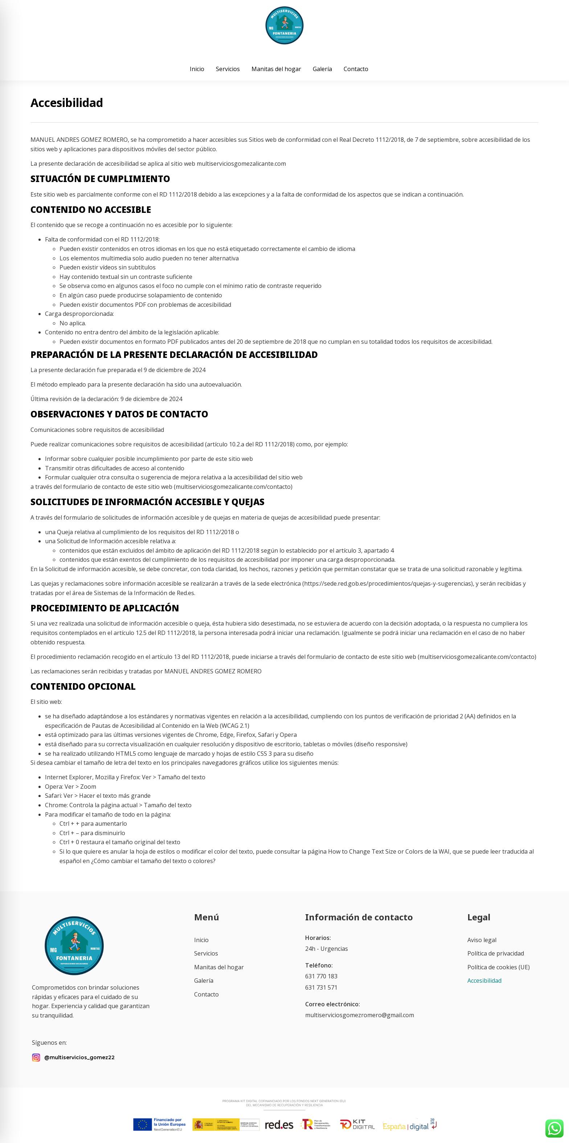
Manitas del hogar (276, 69)
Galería (322, 69)
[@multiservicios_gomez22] (36, 1057)
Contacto (356, 69)
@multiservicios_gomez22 (79, 1057)
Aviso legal (481, 940)
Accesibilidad (484, 981)
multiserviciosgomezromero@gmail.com (359, 1015)
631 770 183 (321, 976)
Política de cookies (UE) (498, 967)
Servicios (228, 69)
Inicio (197, 69)
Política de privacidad (495, 953)
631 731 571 (321, 987)
